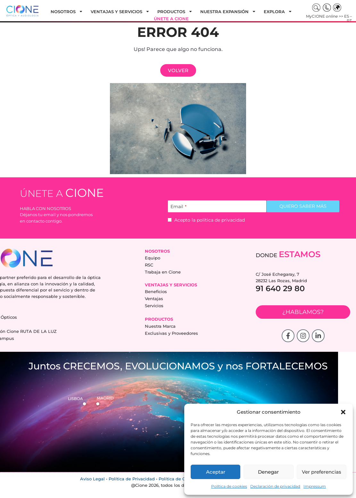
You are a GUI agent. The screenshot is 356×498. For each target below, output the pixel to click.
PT (349, 20)
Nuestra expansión (228, 11)
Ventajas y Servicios (120, 11)
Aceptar (215, 472)
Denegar (268, 472)
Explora (278, 11)
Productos (175, 11)
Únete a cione (171, 18)
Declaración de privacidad (275, 486)
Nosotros (67, 11)
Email (178, 206)
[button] (343, 412)
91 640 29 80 (280, 288)
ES (346, 16)
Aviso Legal (92, 479)
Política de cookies (229, 486)
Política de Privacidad (132, 479)
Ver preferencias (321, 472)
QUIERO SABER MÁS (303, 206)
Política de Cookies (179, 479)
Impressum (314, 486)
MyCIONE (324, 16)
